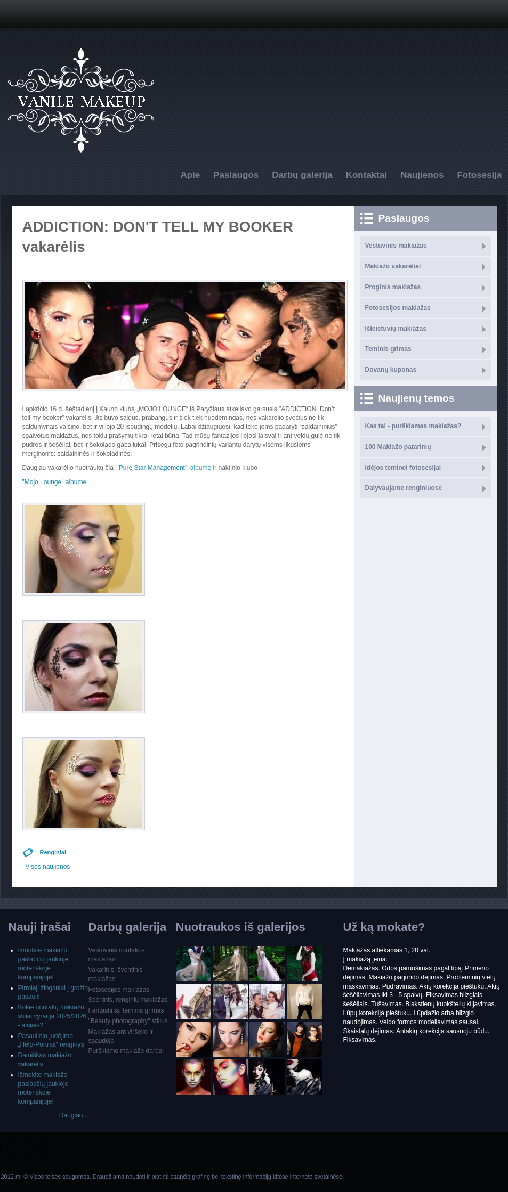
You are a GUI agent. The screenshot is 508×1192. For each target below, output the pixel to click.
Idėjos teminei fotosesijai (403, 467)
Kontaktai (366, 175)
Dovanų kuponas (391, 369)
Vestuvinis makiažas (396, 245)
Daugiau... (73, 1115)
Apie (190, 175)
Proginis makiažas (393, 287)
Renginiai (53, 852)
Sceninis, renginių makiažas (128, 999)
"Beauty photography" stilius (128, 1021)
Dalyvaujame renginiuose (403, 488)
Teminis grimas (388, 349)
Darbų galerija (302, 175)
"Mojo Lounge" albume (54, 482)
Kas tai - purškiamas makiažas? (413, 426)
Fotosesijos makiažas (398, 308)
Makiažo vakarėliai (393, 266)
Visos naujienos (48, 866)
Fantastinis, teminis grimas (126, 1010)
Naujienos (422, 175)
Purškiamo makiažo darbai (126, 1051)
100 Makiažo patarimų (398, 447)
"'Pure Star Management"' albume (163, 467)
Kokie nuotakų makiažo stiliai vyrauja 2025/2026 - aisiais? (52, 1016)
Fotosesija (479, 175)
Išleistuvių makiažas (395, 328)
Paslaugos (236, 175)
